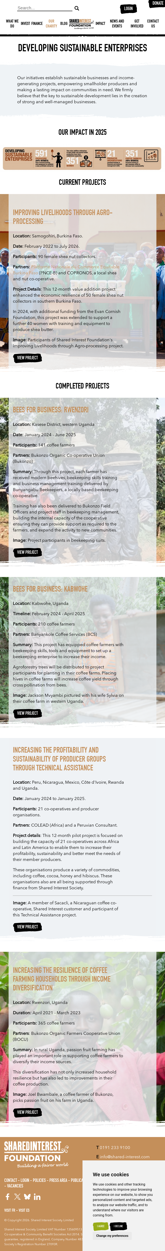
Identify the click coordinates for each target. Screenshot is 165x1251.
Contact (10, 1180)
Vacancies (15, 1186)
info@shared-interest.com (123, 1157)
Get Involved (137, 24)
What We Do (12, 24)
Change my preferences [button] (112, 1235)
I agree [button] (100, 1226)
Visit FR (9, 1211)
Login (128, 9)
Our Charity (51, 24)
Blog (64, 24)
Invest (25, 24)
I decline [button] (118, 1226)
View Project (27, 358)
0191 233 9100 (113, 1148)
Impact (100, 24)
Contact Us (153, 24)
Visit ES (24, 1211)
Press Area (58, 1180)
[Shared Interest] (81, 24)
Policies (39, 1180)
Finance (37, 24)
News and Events (117, 24)
